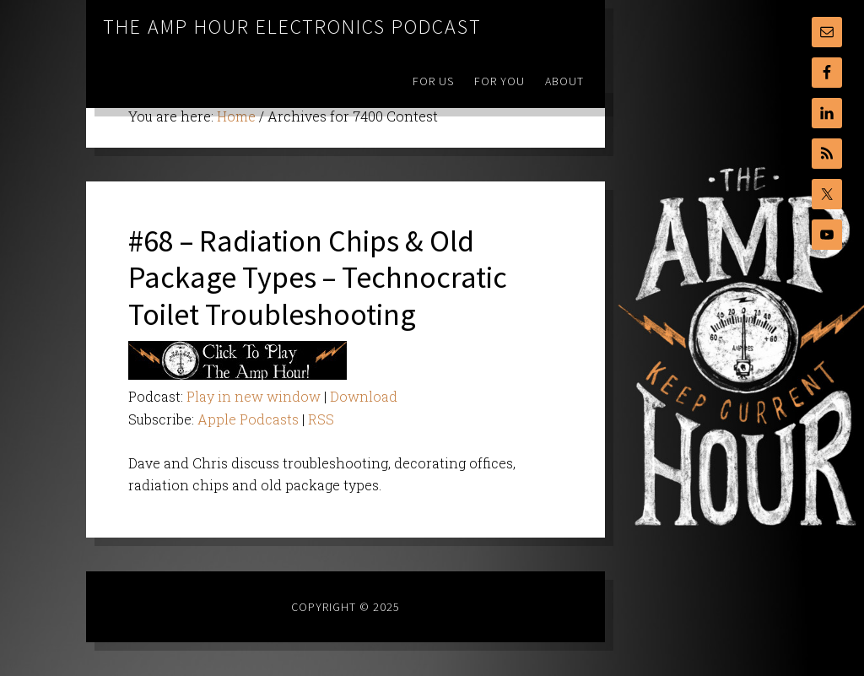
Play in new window (253, 396)
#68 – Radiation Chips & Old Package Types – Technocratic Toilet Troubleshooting (317, 277)
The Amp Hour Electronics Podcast (292, 27)
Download (363, 396)
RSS (321, 419)
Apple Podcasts (248, 419)
